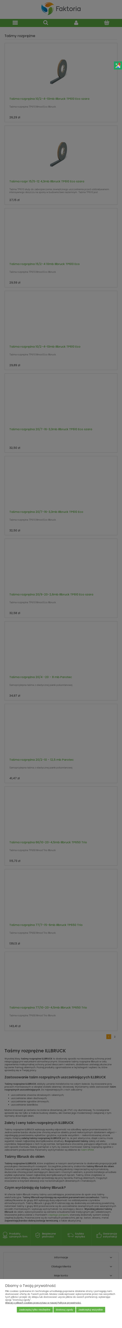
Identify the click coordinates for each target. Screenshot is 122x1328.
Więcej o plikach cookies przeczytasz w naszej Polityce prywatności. (43, 1302)
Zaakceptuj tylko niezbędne (34, 1309)
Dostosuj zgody (64, 1309)
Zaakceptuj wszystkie (91, 1309)
